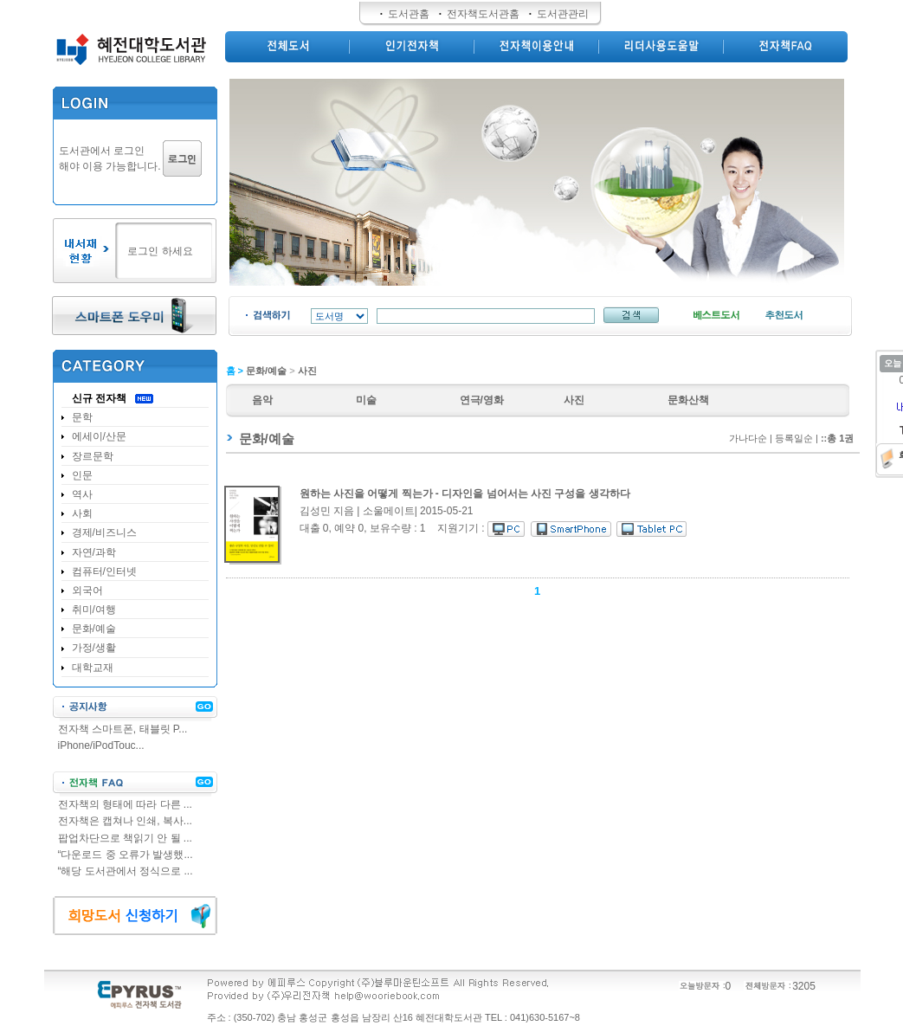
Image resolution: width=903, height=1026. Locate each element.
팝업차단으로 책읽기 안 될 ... (125, 838)
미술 (366, 400)
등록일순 (794, 438)
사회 (82, 513)
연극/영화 (482, 400)
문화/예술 (266, 370)
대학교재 (92, 667)
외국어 (87, 590)
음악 (262, 400)
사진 (307, 370)
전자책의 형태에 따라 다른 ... (125, 804)
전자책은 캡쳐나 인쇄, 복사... (125, 821)
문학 (82, 417)
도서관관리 (563, 14)
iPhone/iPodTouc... (101, 745)
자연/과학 (94, 552)
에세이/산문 (99, 436)
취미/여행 (94, 609)
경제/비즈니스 (104, 532)
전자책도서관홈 (483, 14)
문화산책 (688, 400)
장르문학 (92, 456)
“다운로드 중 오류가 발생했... (125, 855)
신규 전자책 (99, 398)
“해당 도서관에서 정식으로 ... (125, 871)
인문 (82, 475)
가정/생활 (94, 648)
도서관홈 (408, 14)
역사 (82, 494)
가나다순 (748, 438)
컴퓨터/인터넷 (104, 571)
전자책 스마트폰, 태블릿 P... (123, 729)
